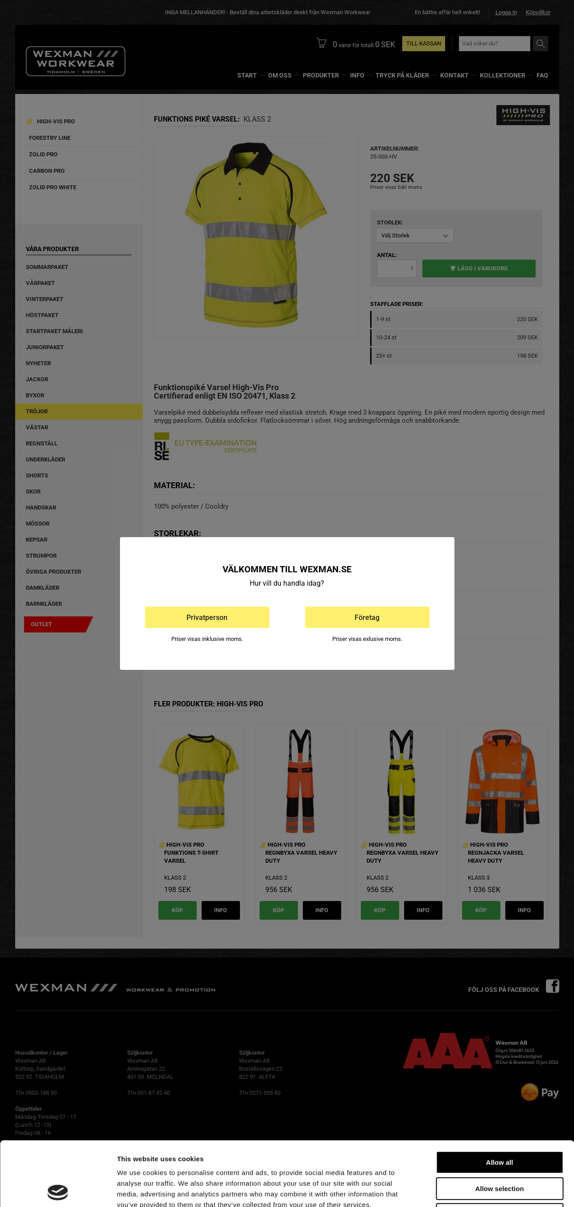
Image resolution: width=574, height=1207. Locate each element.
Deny (499, 1150)
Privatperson (206, 617)
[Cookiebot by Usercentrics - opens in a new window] (58, 1189)
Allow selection (499, 1124)
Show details (468, 1189)
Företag (367, 617)
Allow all (499, 1098)
